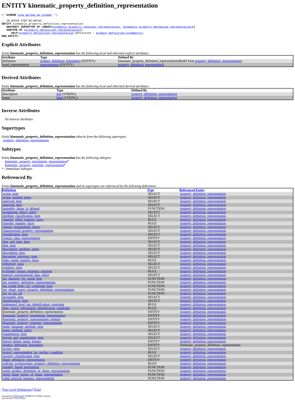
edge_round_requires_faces (21, 264)
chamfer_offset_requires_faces (23, 224)
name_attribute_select (17, 334)
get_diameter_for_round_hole (22, 283)
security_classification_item (21, 360)
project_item (11, 353)
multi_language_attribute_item (23, 331)
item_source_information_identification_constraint (36, 312)
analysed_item (12, 205)
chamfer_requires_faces (18, 227)
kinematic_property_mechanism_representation (157, 29)
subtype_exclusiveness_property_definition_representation (41, 367)
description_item (14, 257)
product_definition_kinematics (119, 36)
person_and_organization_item (23, 342)
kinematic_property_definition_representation (48, 25)
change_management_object (21, 231)
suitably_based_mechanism (21, 371)
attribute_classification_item (21, 220)
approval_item (12, 209)
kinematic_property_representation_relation (31, 323)
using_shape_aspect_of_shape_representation (32, 379)
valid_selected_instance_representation (28, 382)
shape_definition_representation (24, 364)
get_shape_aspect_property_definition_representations (38, 294)
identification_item (15, 305)
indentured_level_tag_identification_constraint (33, 308)
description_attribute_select (21, 253)
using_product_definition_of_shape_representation (36, 375)
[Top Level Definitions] (17, 394)
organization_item (15, 338)
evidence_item (12, 272)
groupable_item (13, 301)
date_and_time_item (16, 246)
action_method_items (17, 202)
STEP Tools (18, 400)
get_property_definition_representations (29, 286)
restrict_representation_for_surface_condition (33, 356)
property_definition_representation (53, 33)
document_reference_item (20, 261)
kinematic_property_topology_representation (86, 29)
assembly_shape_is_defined (21, 213)
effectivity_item (13, 268)
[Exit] (37, 394)
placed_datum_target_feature (22, 345)
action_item (10, 198)
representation (49, 69)
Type (150, 194)
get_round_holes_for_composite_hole (28, 290)
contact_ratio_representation (21, 242)
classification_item (15, 238)
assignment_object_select (19, 216)
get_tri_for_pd (12, 297)
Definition (9, 194)
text (58, 98)
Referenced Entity (192, 194)
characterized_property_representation (28, 235)
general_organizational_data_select (26, 279)
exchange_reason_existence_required (27, 275)
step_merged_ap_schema (34, 15)
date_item (9, 249)
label (59, 102)
